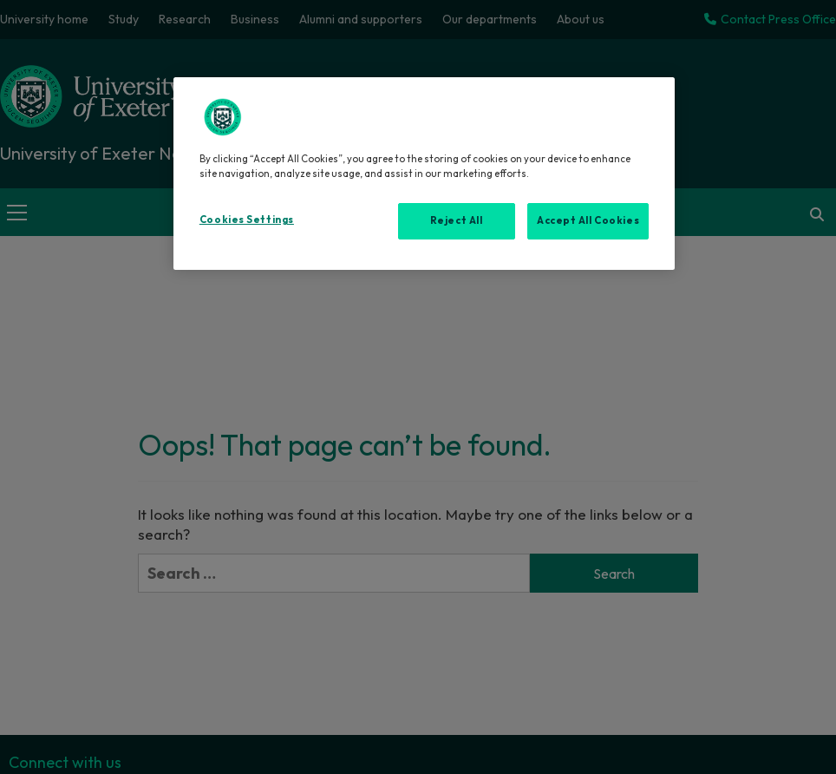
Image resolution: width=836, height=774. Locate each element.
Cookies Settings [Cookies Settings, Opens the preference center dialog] (246, 219)
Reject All (456, 220)
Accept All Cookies (588, 220)
